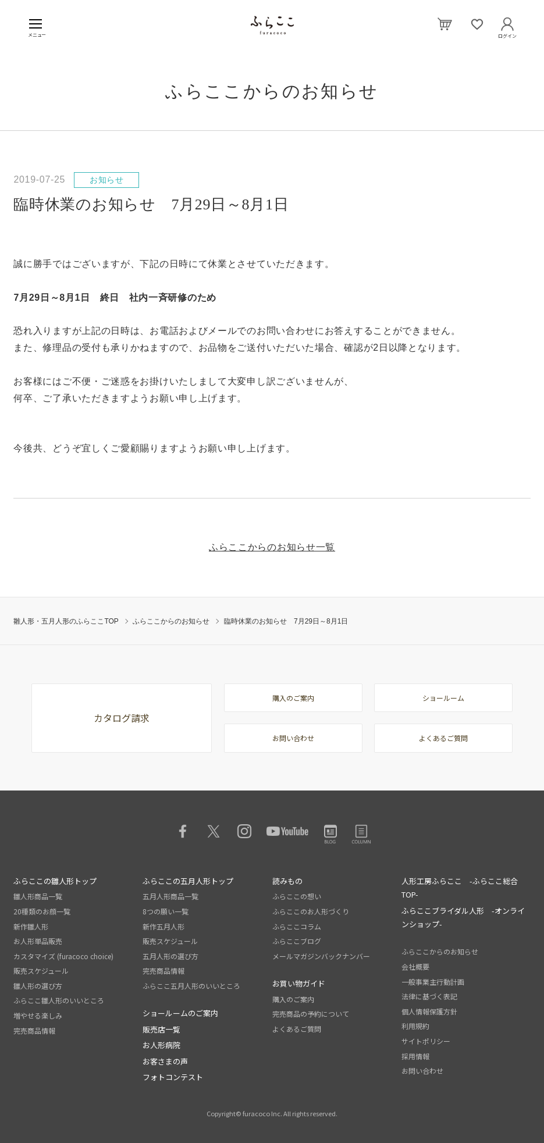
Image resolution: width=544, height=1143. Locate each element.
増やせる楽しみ (37, 1015)
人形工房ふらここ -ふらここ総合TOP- (459, 887)
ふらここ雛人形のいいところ (58, 1000)
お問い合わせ (293, 738)
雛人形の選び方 (37, 986)
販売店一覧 (161, 1029)
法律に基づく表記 (429, 996)
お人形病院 (161, 1045)
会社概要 (415, 966)
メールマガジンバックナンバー (321, 956)
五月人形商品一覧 (170, 896)
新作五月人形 (163, 926)
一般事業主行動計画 (432, 982)
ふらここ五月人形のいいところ (191, 986)
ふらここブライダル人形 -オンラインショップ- (463, 917)
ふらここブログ (296, 941)
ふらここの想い (296, 896)
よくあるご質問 (443, 738)
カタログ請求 (122, 718)
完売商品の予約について (310, 1014)
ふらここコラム (296, 926)
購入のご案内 (293, 698)
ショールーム (443, 698)
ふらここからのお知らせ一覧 (272, 547)
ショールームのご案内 (180, 1013)
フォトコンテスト (173, 1077)
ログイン (507, 34)
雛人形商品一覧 (37, 896)
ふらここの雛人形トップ (55, 880)
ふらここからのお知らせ (171, 621)
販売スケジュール (41, 970)
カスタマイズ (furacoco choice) (63, 956)
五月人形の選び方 (170, 956)
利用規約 (415, 1026)
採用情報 (415, 1056)
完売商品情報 (34, 1030)
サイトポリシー (425, 1041)
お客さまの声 (165, 1061)
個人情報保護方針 (429, 1011)
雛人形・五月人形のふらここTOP (65, 621)
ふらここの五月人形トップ (188, 880)
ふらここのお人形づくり (310, 911)
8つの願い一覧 (166, 911)
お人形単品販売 (37, 941)
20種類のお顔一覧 (41, 911)
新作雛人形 (30, 926)
